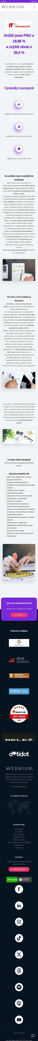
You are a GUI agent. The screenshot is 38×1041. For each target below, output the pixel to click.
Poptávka (30, 1040)
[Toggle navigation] (34, 6)
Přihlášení (33, 1)
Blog (21, 1040)
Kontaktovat (19, 615)
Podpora (4, 1)
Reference (17, 1040)
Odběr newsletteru (19, 869)
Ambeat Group (23, 786)
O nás (23, 1040)
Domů (7, 1040)
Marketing (13, 1040)
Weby (10, 1040)
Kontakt (26, 1040)
